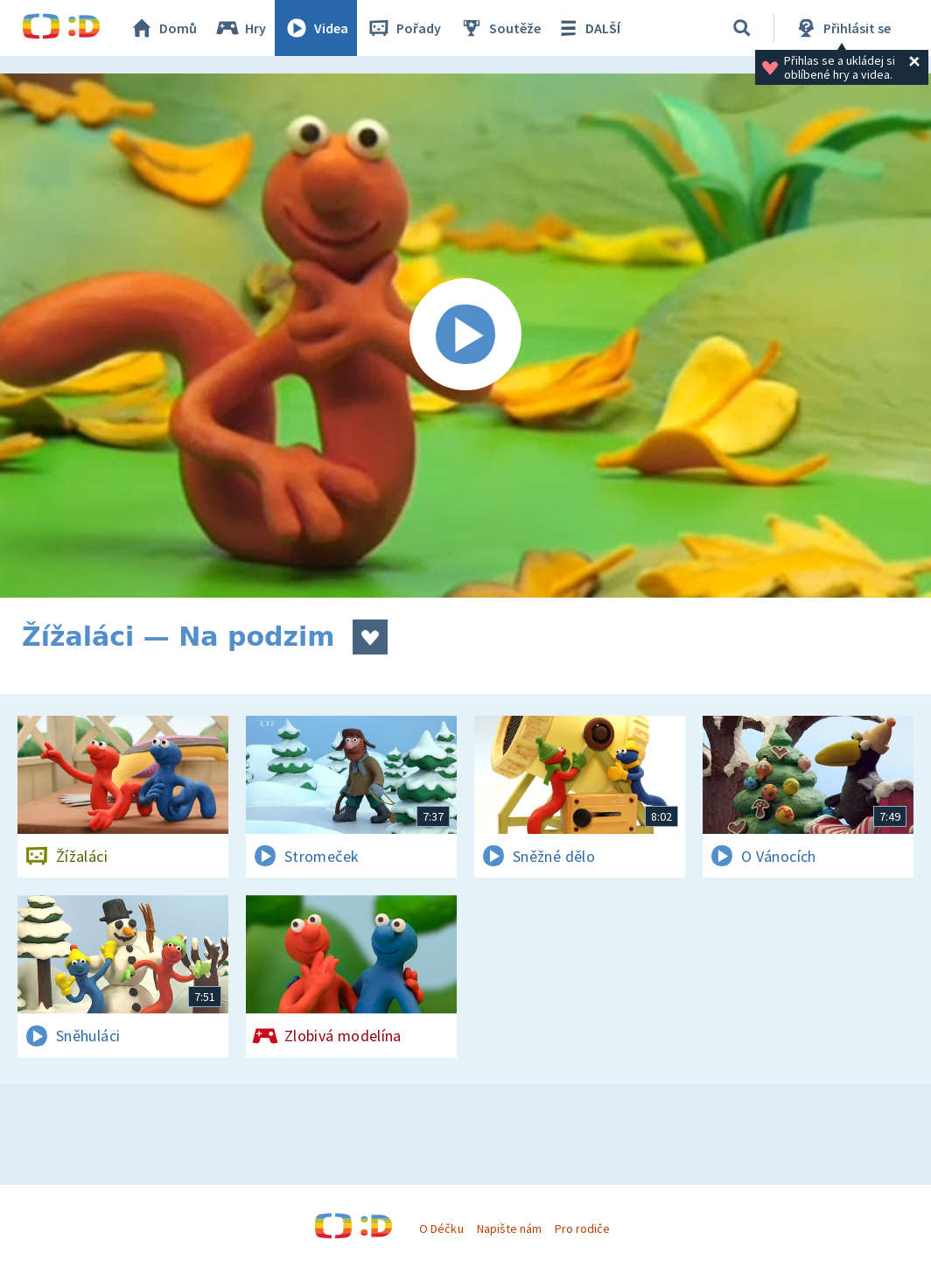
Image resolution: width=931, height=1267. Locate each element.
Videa (316, 28)
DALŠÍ (587, 28)
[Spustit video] (465, 336)
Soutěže (499, 28)
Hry (240, 28)
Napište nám (509, 1228)
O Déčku (441, 1228)
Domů (163, 28)
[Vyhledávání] (742, 28)
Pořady (403, 28)
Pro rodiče (582, 1228)
